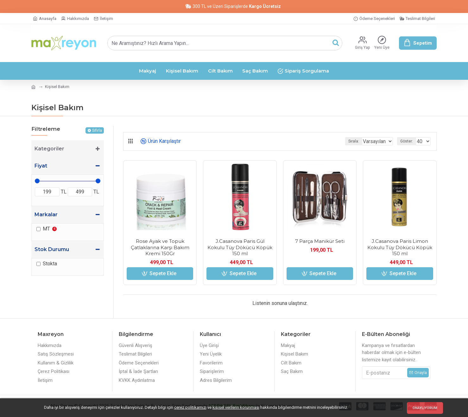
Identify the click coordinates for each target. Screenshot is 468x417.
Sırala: (345, 141)
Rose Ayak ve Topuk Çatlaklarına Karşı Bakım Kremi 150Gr (160, 247)
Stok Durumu (52, 249)
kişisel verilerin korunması (235, 407)
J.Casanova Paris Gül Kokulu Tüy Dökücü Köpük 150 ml (239, 247)
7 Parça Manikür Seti (320, 241)
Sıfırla (97, 130)
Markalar (46, 215)
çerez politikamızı (190, 407)
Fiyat (41, 166)
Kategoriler (49, 149)
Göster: (408, 141)
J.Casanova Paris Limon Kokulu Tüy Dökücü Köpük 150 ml (399, 247)
